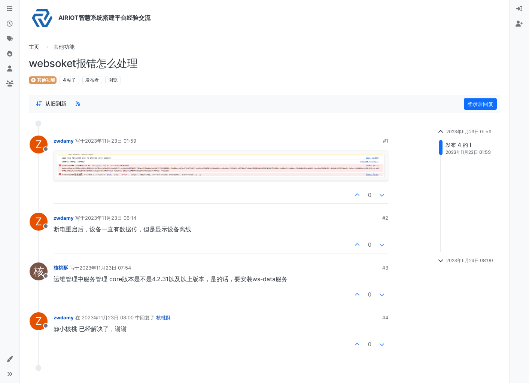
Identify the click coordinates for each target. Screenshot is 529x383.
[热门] (9, 54)
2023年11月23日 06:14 (110, 218)
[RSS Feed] (78, 103)
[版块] (9, 9)
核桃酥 (61, 268)
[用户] (9, 69)
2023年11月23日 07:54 (105, 268)
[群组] (9, 84)
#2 (385, 218)
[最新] (9, 24)
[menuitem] (519, 9)
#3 (385, 268)
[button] (9, 359)
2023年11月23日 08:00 (108, 317)
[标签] (9, 39)
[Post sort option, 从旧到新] (51, 103)
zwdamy (64, 141)
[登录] (519, 9)
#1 (385, 141)
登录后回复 (480, 104)
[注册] (519, 24)
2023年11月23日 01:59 (110, 141)
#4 (385, 317)
